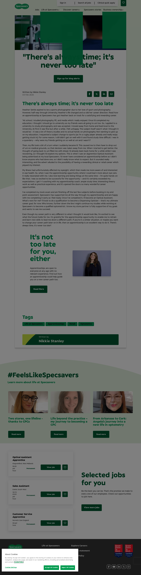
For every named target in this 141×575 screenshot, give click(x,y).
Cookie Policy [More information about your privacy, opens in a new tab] (18, 562)
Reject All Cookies (68, 567)
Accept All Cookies (51, 567)
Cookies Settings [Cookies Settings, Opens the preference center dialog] (11, 567)
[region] (40, 560)
